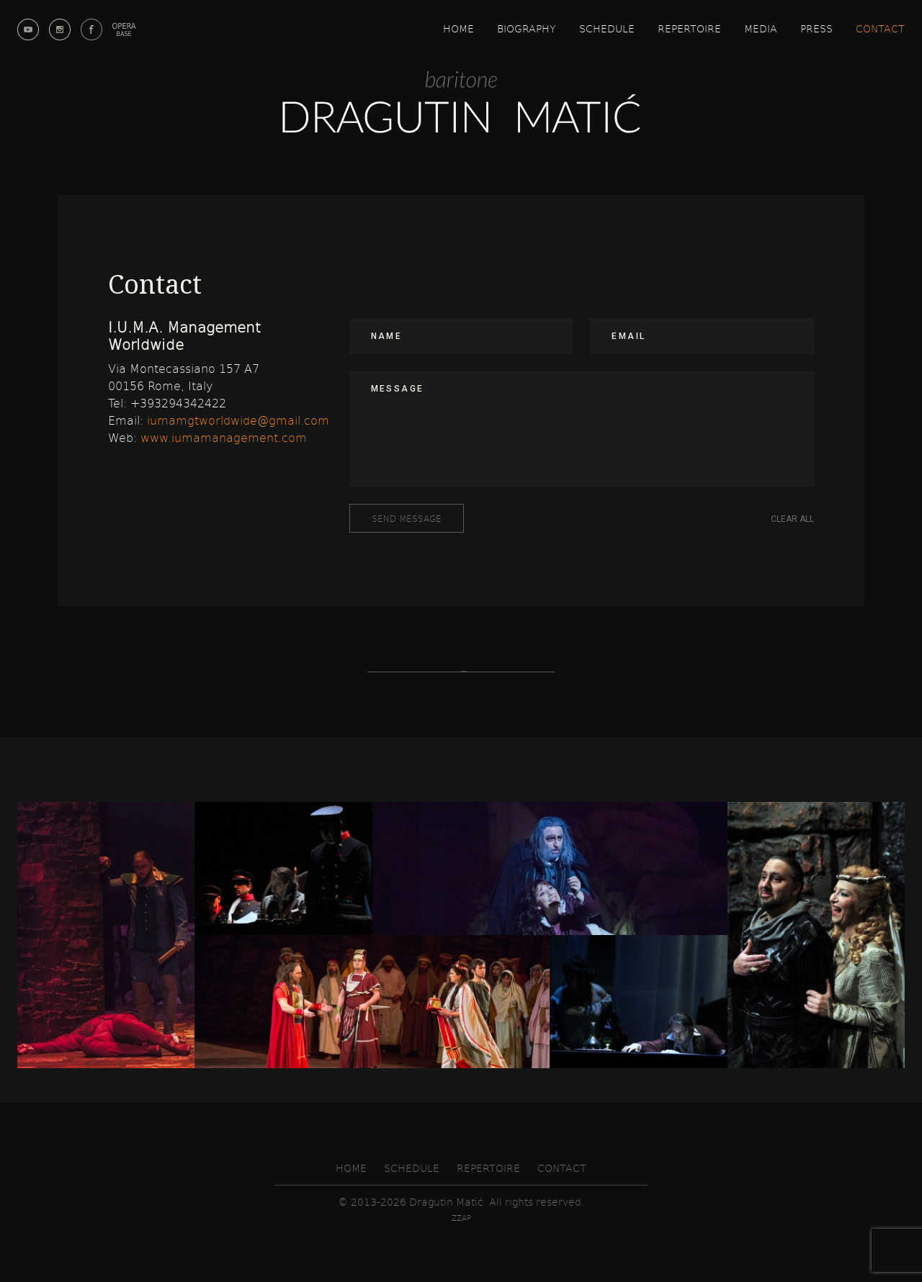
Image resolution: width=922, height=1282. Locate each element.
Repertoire (689, 28)
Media (760, 28)
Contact (880, 28)
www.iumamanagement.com (223, 437)
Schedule (607, 28)
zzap (461, 1218)
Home (458, 28)
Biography (526, 28)
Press (816, 28)
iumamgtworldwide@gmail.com (238, 420)
